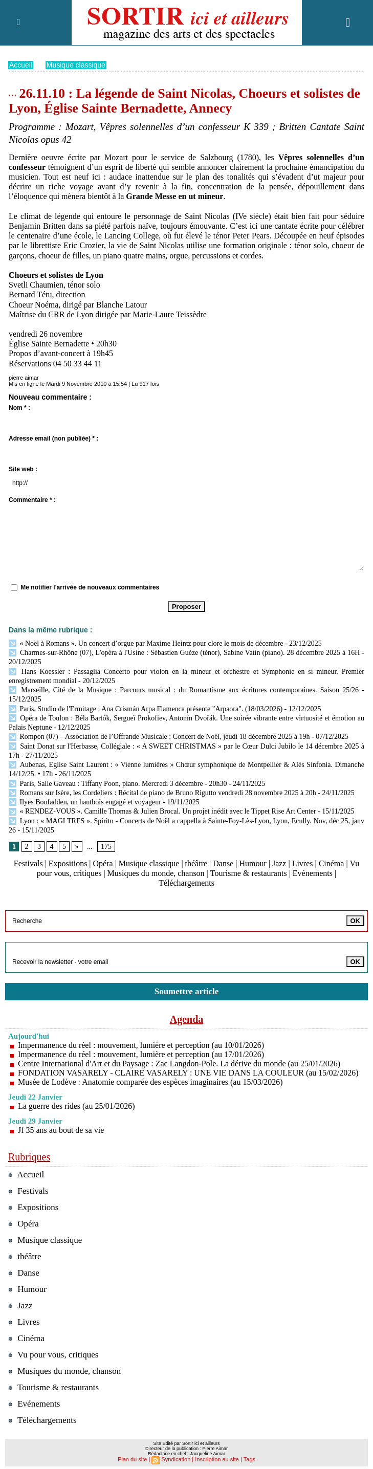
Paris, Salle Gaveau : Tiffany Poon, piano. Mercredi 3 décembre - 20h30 (118, 783)
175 (106, 846)
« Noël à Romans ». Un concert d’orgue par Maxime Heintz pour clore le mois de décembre (146, 643)
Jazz (279, 863)
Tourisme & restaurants (248, 872)
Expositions (68, 863)
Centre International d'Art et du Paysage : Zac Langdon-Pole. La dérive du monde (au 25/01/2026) (179, 1063)
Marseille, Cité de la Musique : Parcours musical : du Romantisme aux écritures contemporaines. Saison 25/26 (184, 689)
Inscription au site (217, 1459)
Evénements (313, 872)
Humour (253, 863)
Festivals (28, 863)
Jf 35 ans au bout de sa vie (61, 1129)
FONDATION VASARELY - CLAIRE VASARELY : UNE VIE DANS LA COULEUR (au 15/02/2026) (188, 1072)
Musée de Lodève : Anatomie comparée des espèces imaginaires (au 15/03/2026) (150, 1081)
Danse (223, 863)
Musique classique (76, 64)
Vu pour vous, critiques (53, 1354)
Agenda (187, 1018)
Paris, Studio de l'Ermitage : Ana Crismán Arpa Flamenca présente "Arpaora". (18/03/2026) (145, 708)
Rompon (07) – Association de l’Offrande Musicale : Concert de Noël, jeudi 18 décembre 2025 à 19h (159, 736)
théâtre (196, 863)
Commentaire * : (32, 499)
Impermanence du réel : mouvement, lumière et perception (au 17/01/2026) (141, 1053)
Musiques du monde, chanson (156, 872)
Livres (302, 863)
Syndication (176, 1459)
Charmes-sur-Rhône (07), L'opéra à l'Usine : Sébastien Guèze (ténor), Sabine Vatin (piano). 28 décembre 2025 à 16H (184, 652)
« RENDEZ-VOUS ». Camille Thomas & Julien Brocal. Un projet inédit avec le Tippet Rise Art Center (162, 811)
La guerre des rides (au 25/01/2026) (76, 1105)
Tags (249, 1459)
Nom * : (19, 407)
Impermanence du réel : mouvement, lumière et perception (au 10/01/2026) (141, 1044)
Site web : (23, 468)
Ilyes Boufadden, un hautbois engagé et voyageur (85, 801)
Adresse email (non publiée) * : (53, 438)
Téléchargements (186, 883)
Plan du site (132, 1459)
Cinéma (331, 863)
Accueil (20, 64)
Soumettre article (187, 991)
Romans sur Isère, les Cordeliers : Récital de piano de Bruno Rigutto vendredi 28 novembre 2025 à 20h (162, 792)
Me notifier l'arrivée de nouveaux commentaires (89, 586)
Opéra (103, 863)
